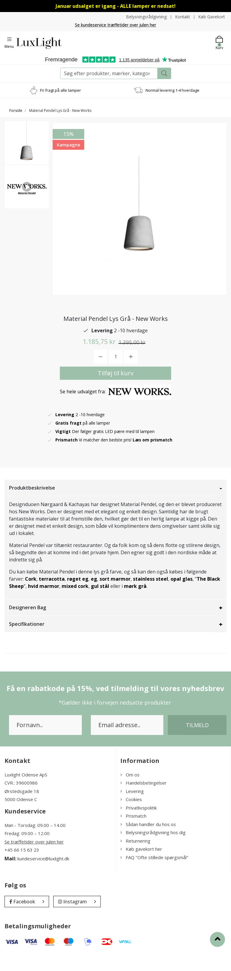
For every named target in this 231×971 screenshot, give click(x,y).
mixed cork (75, 601)
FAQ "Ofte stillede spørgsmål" (154, 873)
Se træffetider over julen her (34, 857)
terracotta (52, 594)
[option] (27, 145)
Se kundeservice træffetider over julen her (116, 25)
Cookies (131, 815)
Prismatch (133, 831)
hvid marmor (43, 601)
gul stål (100, 601)
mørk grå (135, 601)
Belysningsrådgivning (145, 17)
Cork (30, 594)
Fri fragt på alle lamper (60, 90)
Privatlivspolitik (138, 823)
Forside (15, 110)
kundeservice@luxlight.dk (43, 874)
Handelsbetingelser (143, 798)
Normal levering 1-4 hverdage (172, 90)
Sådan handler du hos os (148, 840)
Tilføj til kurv (116, 389)
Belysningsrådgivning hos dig (153, 848)
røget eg (77, 594)
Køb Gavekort (211, 17)
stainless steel (150, 594)
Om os (130, 790)
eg (94, 594)
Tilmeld (197, 740)
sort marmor (115, 594)
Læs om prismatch (153, 455)
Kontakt (181, 17)
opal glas (181, 594)
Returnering (135, 856)
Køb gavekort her (141, 865)
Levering (132, 807)
